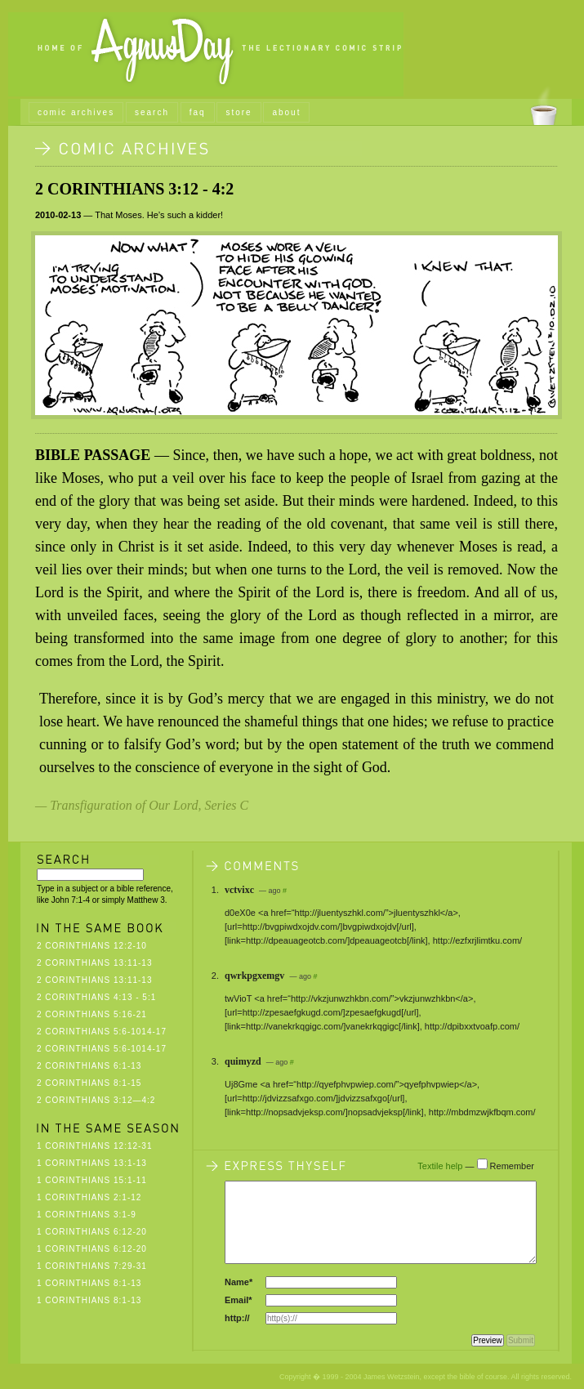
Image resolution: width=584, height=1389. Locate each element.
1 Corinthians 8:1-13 (89, 1283)
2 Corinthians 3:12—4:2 (96, 1100)
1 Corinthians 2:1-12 (89, 1197)
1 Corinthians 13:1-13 (92, 1163)
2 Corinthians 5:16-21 (92, 1014)
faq (197, 112)
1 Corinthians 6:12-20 (92, 1231)
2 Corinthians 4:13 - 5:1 (96, 997)
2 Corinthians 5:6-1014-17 (102, 1031)
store (238, 112)
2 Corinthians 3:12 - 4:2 (134, 189)
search (152, 112)
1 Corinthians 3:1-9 (86, 1214)
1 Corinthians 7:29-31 (92, 1266)
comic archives (76, 112)
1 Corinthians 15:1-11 (92, 1180)
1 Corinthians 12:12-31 (95, 1145)
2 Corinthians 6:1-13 (89, 1065)
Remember (512, 1166)
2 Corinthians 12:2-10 (92, 945)
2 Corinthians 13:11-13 (95, 962)
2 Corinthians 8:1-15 (89, 1083)
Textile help (439, 1166)
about (286, 112)
